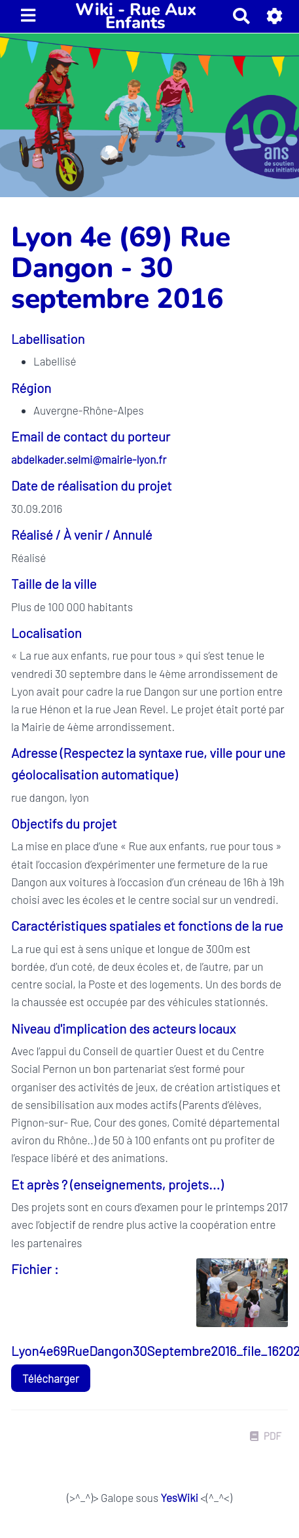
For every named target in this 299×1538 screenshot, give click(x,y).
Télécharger (50, 1378)
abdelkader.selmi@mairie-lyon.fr (88, 459)
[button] (275, 16)
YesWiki (179, 1497)
